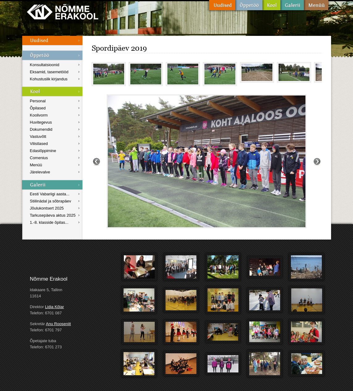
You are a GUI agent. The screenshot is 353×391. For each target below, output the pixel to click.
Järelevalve (40, 172)
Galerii (292, 5)
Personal (38, 101)
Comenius (39, 157)
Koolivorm (39, 115)
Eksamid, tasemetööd (49, 72)
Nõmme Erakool (62, 11)
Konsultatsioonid (44, 64)
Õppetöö (249, 5)
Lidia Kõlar (54, 306)
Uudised (222, 5)
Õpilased (38, 108)
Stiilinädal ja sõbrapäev (50, 201)
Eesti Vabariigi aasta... (49, 194)
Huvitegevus (41, 122)
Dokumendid (41, 129)
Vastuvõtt (38, 136)
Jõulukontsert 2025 (47, 208)
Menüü (316, 5)
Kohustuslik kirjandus (49, 79)
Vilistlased (39, 143)
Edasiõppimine (43, 150)
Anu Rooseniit (58, 323)
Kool (271, 5)
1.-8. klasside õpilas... (49, 222)
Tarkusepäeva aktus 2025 (53, 215)
